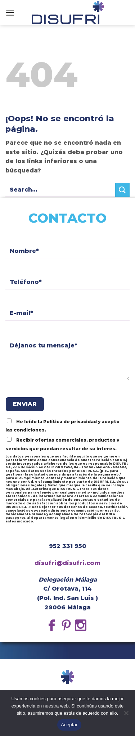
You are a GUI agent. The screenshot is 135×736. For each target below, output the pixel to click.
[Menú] (10, 12)
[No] (126, 715)
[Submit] (122, 190)
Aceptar (69, 724)
